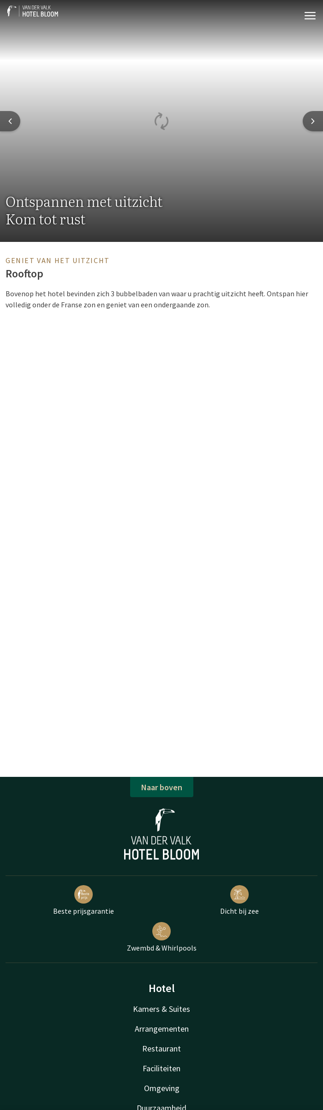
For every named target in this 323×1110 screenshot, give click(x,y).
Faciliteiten (161, 1068)
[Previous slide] (10, 121)
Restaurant (161, 1048)
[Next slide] (313, 121)
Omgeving (161, 1088)
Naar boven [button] (161, 787)
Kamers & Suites (161, 1009)
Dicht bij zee (239, 900)
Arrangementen (162, 1028)
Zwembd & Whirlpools (162, 937)
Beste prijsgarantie (83, 900)
